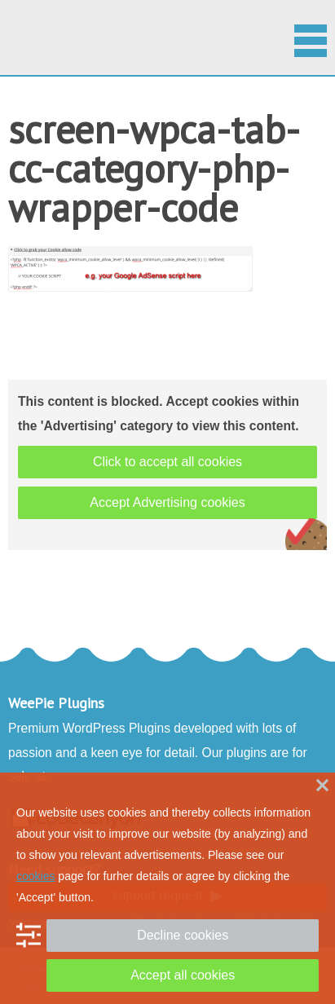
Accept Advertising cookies (167, 502)
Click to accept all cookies (167, 462)
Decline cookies (182, 935)
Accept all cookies (182, 975)
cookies (35, 876)
